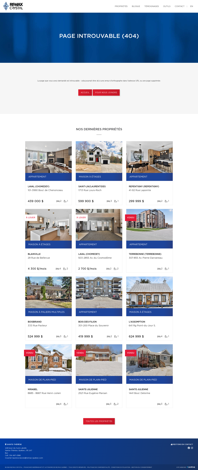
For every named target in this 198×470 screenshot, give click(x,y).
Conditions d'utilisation (120, 467)
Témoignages (151, 6)
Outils (166, 6)
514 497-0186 (15, 455)
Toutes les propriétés (99, 421)
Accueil (85, 93)
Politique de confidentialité (98, 467)
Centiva (191, 467)
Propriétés (121, 6)
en (191, 6)
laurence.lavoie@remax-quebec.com (27, 458)
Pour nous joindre (106, 93)
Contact (179, 6)
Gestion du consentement (141, 467)
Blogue (136, 6)
